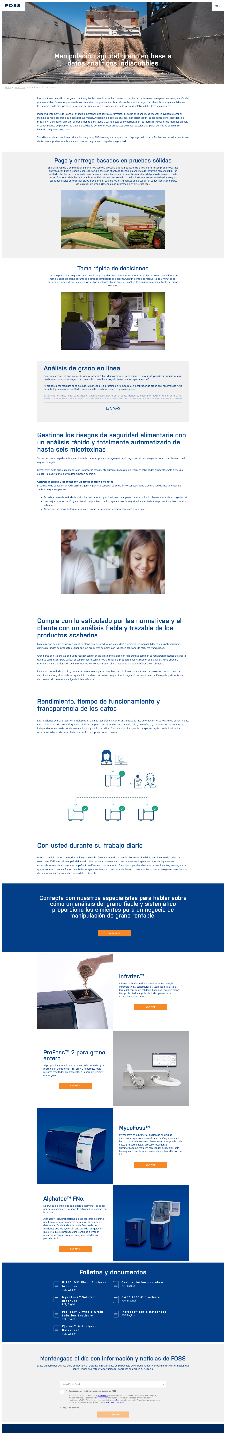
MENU (218, 6)
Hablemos (115, 933)
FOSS (8, 88)
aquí (115, 1400)
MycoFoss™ (131, 486)
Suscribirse (113, 1414)
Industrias (20, 88)
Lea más (151, 1006)
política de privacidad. (115, 1402)
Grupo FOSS (103, 1395)
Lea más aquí (87, 679)
